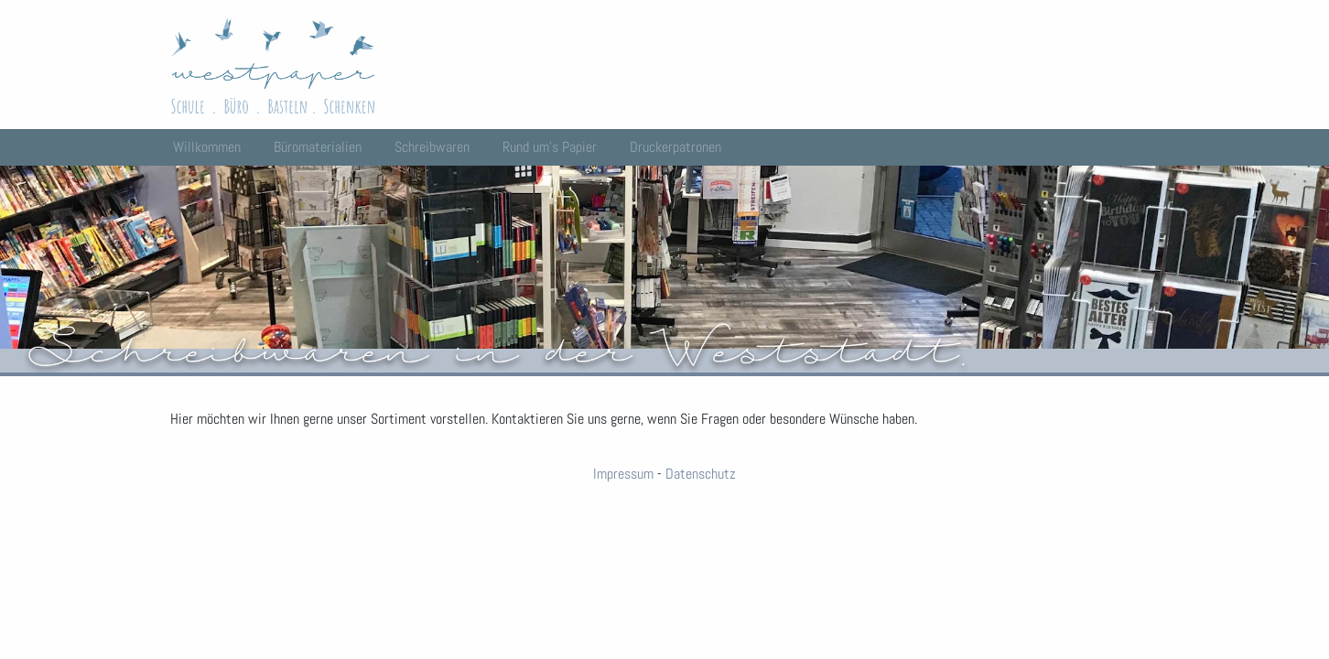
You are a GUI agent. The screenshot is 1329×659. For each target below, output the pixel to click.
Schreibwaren (432, 147)
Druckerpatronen (675, 147)
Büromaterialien (318, 147)
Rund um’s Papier (549, 147)
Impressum (623, 473)
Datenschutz (700, 473)
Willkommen (207, 147)
